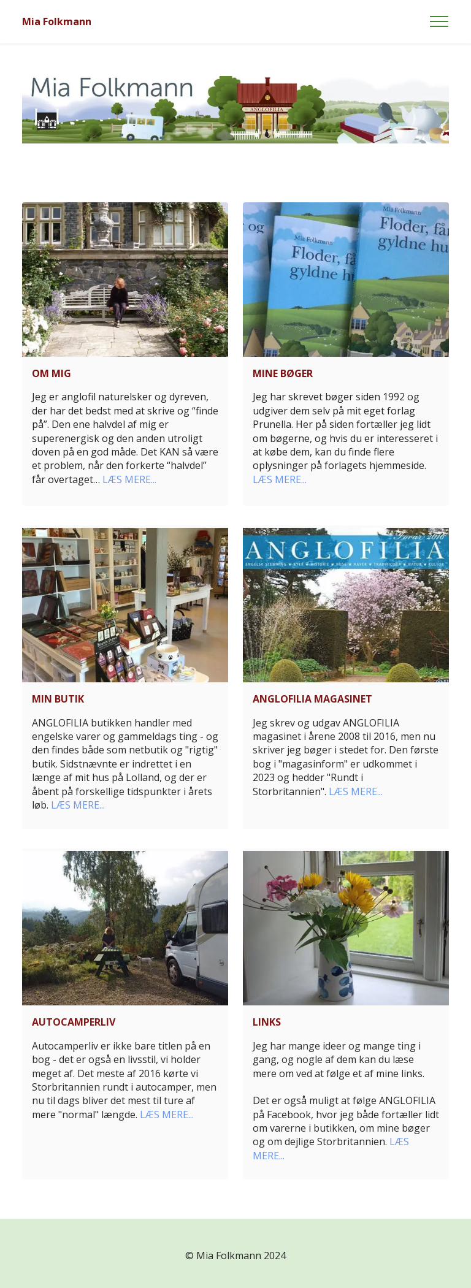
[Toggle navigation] (439, 21)
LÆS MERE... (129, 479)
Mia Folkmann (56, 21)
